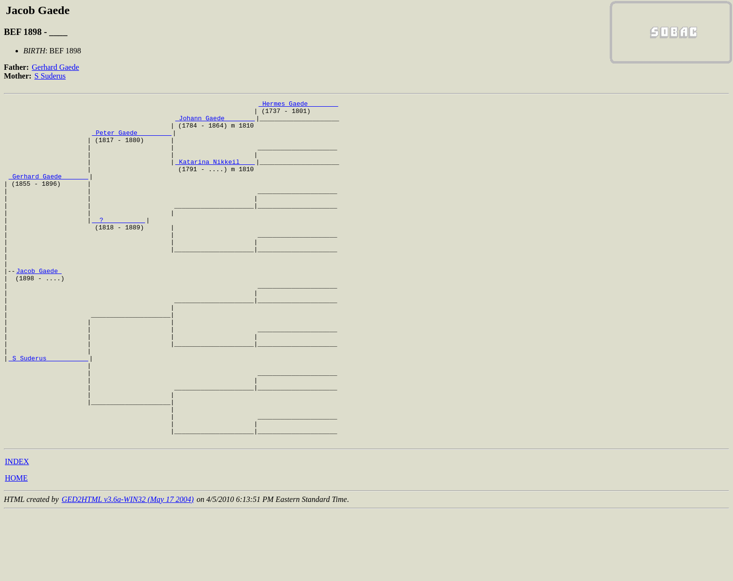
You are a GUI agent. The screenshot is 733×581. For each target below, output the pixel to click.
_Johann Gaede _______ (215, 122)
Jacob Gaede (39, 305)
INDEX (17, 530)
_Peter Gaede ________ (131, 139)
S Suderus (50, 76)
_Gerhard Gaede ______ (48, 192)
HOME (16, 546)
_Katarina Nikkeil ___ (215, 174)
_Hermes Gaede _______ (298, 104)
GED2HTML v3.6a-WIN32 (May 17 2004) (128, 568)
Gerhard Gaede (55, 67)
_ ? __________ (118, 244)
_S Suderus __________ (48, 410)
